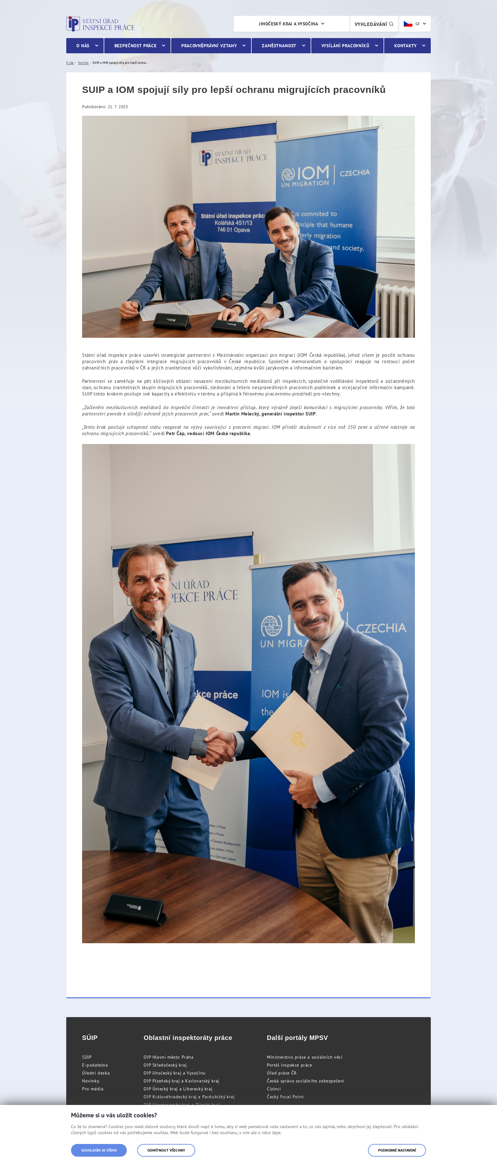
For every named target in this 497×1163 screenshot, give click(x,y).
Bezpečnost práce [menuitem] (135, 46)
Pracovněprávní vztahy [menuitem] (209, 46)
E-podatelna (95, 1065)
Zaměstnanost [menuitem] (279, 46)
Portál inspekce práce (289, 1065)
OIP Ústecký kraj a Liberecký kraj (178, 1089)
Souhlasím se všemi (99, 1150)
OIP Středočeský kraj (165, 1065)
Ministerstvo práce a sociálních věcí (305, 1057)
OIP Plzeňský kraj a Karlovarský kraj (181, 1081)
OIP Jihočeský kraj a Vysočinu (174, 1073)
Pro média (92, 1089)
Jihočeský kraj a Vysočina (288, 24)
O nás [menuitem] (82, 46)
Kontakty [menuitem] (405, 46)
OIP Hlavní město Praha (168, 1057)
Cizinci (274, 1089)
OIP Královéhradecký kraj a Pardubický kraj (189, 1097)
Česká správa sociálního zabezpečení (306, 1081)
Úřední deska (96, 1073)
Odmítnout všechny (166, 1150)
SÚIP (87, 1057)
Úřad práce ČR (282, 1073)
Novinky (90, 1081)
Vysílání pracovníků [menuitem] (345, 46)
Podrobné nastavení (397, 1150)
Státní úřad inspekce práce (100, 24)
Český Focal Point (285, 1097)
